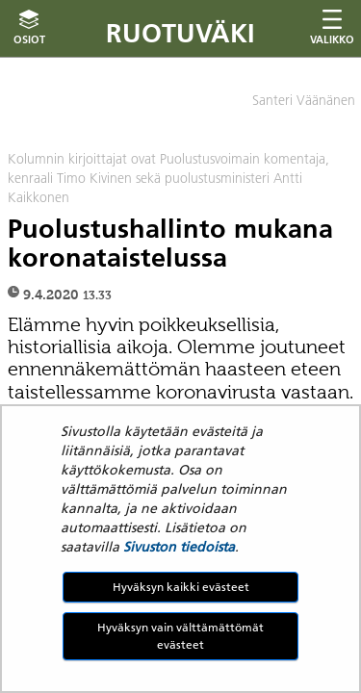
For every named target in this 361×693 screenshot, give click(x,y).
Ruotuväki (180, 33)
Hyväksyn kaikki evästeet (181, 586)
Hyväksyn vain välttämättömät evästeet (180, 636)
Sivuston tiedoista (179, 546)
